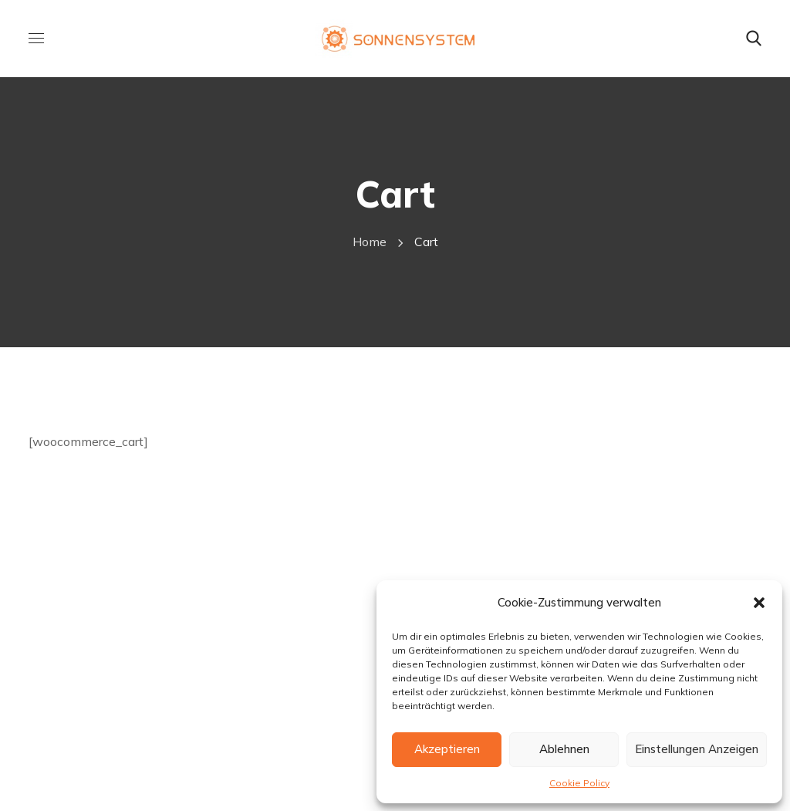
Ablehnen (564, 749)
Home (370, 241)
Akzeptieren (447, 749)
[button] (759, 602)
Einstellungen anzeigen (696, 749)
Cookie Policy (579, 783)
